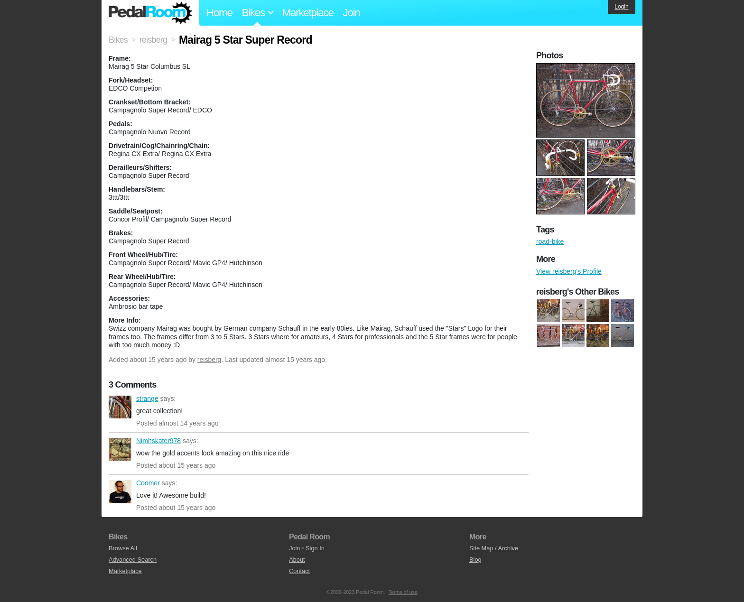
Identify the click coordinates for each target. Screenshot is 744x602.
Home (219, 13)
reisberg (209, 359)
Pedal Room (150, 12)
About (297, 559)
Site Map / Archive (493, 548)
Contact (299, 570)
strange (120, 407)
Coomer (120, 491)
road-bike (550, 241)
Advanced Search (133, 559)
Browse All (123, 548)
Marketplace (308, 13)
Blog (475, 559)
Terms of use (403, 592)
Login (621, 6)
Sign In (315, 548)
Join (351, 13)
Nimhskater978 (120, 449)
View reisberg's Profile (569, 271)
